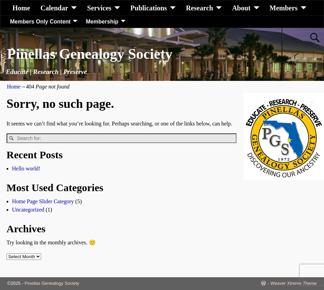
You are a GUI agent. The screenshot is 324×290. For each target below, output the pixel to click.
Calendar (54, 8)
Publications (148, 8)
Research (199, 8)
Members (284, 8)
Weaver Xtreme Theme (293, 283)
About (241, 8)
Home (21, 8)
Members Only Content (40, 22)
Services (99, 8)
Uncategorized (28, 210)
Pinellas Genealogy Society (89, 54)
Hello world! (26, 168)
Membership (102, 22)
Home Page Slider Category (43, 201)
